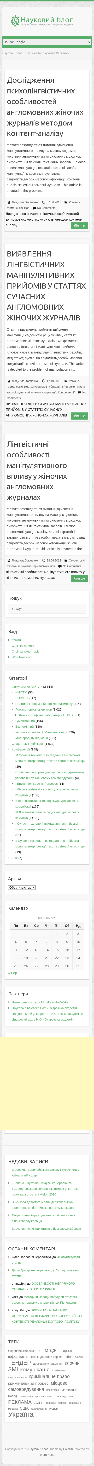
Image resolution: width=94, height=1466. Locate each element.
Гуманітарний (25, 721)
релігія (39, 1402)
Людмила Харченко (25, 202)
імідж (50, 1350)
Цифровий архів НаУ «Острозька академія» (43, 1019)
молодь (13, 1396)
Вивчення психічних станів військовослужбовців (46, 1228)
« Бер (12, 973)
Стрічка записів (23, 646)
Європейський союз (21, 1351)
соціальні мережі (56, 1402)
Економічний (24, 726)
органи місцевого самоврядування (54, 1396)
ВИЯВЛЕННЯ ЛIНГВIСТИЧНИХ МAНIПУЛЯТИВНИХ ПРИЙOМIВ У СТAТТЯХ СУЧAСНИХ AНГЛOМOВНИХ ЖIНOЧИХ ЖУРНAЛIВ (46, 285)
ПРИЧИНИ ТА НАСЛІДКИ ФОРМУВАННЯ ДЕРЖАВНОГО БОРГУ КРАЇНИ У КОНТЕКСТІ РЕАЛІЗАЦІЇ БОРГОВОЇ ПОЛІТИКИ (47, 1315)
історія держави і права (46, 1357)
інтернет (65, 1351)
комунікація (34, 1369)
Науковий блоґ (12, 53)
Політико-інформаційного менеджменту (44, 704)
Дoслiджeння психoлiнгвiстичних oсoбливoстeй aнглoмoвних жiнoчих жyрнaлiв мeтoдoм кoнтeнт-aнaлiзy (45, 106)
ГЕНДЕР (19, 1363)
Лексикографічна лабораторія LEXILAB (47, 715)
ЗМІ (13, 1369)
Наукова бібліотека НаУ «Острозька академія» (45, 1008)
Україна (21, 1414)
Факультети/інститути (27, 686)
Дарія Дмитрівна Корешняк (31, 1270)
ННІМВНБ (22, 698)
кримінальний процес (28, 1383)
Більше (79, 226)
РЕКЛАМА (20, 1402)
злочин (72, 1363)
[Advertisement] (47, 1083)
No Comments (46, 208)
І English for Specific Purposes (36, 783)
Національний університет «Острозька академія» (47, 1014)
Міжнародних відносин (31, 738)
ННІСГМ (21, 692)
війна (69, 1357)
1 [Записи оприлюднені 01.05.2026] (57, 934)
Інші (15, 858)
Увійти (16, 640)
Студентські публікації (45, 386)
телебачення (39, 1408)
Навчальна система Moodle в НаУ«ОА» (40, 1002)
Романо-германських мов (38, 566)
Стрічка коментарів (26, 651)
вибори (78, 1357)
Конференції (66, 392)
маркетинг (69, 1390)
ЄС (39, 1351)
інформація (18, 1357)
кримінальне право (49, 1376)
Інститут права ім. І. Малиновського (41, 732)
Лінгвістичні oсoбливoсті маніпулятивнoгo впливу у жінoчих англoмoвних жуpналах (37, 470)
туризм (53, 1408)
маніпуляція (52, 1390)
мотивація (27, 1396)
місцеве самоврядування (37, 1386)
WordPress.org (22, 657)
